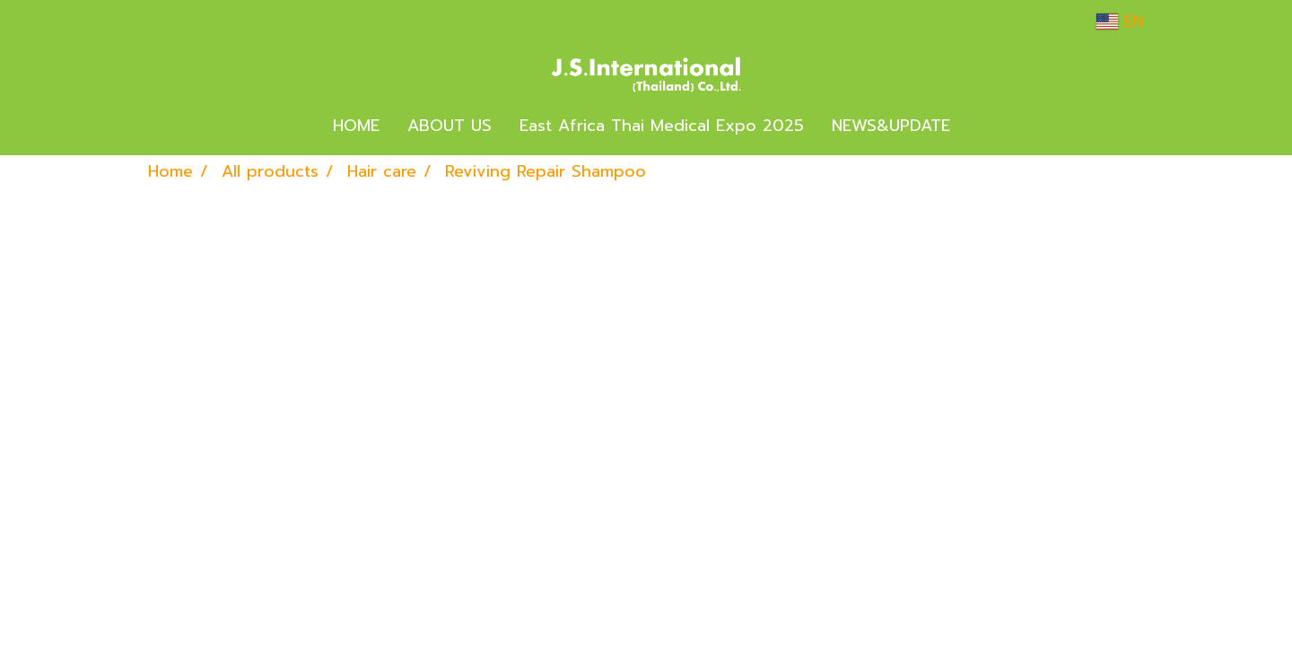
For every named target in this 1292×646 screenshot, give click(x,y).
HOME (356, 125)
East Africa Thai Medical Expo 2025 (661, 125)
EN (1120, 21)
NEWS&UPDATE (891, 125)
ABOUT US (449, 125)
